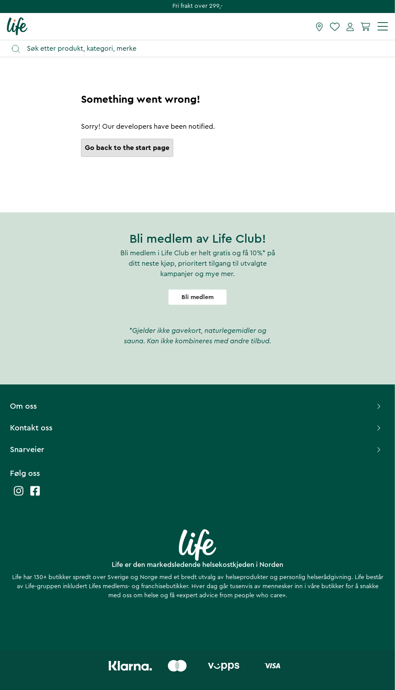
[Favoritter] (335, 26)
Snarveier (196, 449)
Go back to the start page (127, 147)
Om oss (196, 406)
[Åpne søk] (201, 49)
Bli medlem (197, 297)
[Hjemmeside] (17, 26)
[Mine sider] (350, 26)
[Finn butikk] (319, 26)
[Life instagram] (18, 495)
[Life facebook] (35, 495)
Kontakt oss (196, 428)
